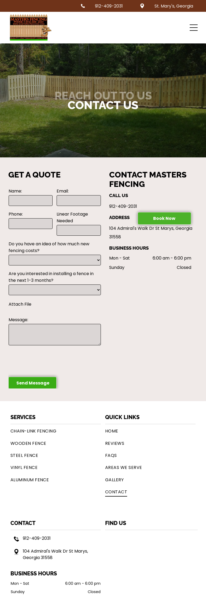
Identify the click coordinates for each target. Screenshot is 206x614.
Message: (18, 320)
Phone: (16, 214)
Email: (63, 191)
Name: (15, 191)
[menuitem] (55, 431)
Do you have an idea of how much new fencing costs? (49, 247)
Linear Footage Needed (72, 217)
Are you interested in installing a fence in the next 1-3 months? (51, 277)
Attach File (20, 304)
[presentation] (49, 360)
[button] (194, 28)
